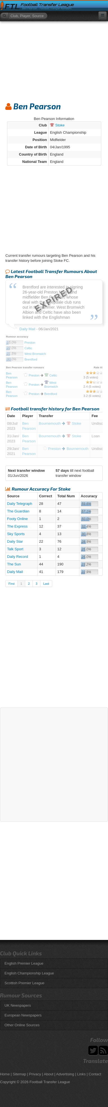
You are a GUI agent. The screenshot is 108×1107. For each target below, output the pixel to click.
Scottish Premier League (24, 983)
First (11, 583)
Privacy (35, 1074)
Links (81, 1074)
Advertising (65, 1074)
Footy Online (17, 519)
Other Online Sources (22, 1025)
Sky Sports (16, 534)
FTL (12, 7)
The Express (17, 526)
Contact (95, 1074)
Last (46, 583)
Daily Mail (15, 572)
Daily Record (17, 556)
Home (5, 1074)
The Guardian (18, 511)
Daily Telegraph (19, 503)
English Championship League (29, 973)
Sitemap (19, 1074)
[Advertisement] (54, 59)
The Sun (14, 564)
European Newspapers (23, 1015)
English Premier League (23, 963)
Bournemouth (50, 423)
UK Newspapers (17, 1005)
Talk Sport (15, 549)
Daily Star (15, 541)
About (48, 1074)
